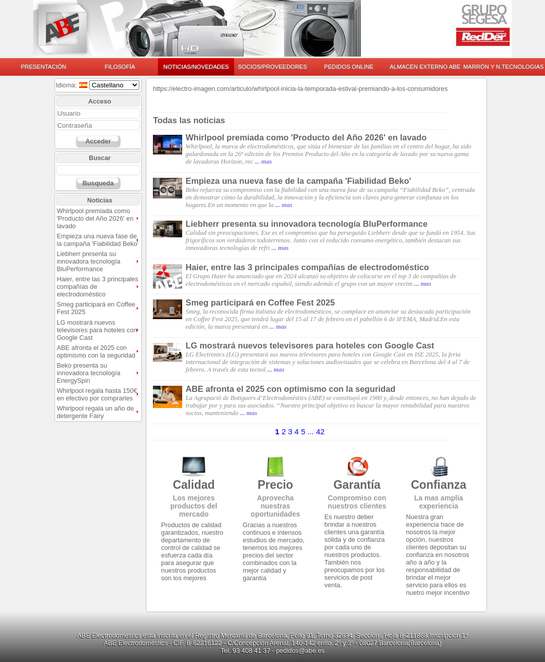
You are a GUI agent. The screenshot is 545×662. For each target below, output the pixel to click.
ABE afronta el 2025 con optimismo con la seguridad (96, 351)
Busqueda (98, 183)
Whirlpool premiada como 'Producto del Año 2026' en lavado (95, 218)
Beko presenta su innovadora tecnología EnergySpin (88, 373)
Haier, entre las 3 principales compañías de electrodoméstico (307, 267)
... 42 (315, 431)
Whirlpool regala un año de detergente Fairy (95, 412)
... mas (263, 161)
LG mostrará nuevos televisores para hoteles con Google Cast (97, 330)
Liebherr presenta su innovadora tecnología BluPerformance (88, 261)
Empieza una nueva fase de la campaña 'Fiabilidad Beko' (97, 239)
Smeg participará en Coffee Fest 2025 (260, 303)
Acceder (98, 141)
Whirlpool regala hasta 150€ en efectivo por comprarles (97, 394)
